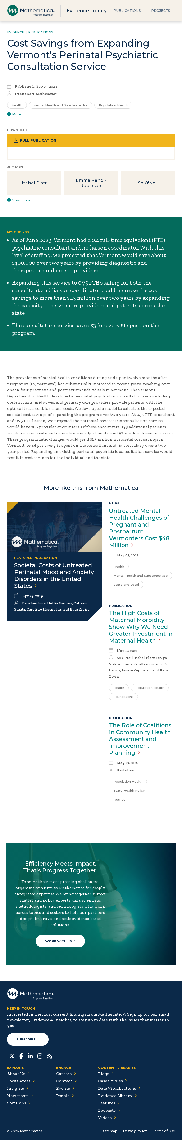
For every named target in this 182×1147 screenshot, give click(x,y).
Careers (66, 1080)
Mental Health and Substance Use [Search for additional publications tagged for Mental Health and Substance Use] (60, 105)
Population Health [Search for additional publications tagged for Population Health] (113, 105)
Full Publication (35, 140)
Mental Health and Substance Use (141, 576)
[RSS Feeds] (49, 1062)
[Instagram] (39, 1062)
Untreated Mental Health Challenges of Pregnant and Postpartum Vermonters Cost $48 (139, 528)
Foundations (123, 698)
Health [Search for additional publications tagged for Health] (17, 105)
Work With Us (61, 944)
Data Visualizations (119, 1095)
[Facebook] (21, 1062)
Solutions (19, 1110)
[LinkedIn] (30, 1062)
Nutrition (120, 800)
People (65, 1102)
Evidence (15, 32)
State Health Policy (129, 791)
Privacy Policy (135, 1138)
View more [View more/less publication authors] (18, 201)
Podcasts (109, 1117)
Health (119, 567)
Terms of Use (164, 1138)
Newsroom (20, 1102)
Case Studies (112, 1088)
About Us (18, 1080)
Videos (107, 1124)
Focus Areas (21, 1088)
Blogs (106, 1080)
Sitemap (110, 1138)
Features (109, 1110)
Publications (127, 11)
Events (65, 1095)
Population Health (149, 689)
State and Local (126, 585)
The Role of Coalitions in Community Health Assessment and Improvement (140, 740)
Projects (160, 11)
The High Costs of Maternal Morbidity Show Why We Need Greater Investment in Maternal (141, 628)
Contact (66, 1088)
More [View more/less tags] (14, 114)
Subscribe (28, 1046)
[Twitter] (12, 1062)
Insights (17, 1095)
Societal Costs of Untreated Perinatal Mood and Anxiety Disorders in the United (54, 576)
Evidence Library (87, 10)
